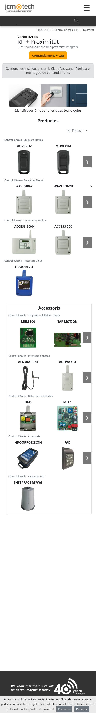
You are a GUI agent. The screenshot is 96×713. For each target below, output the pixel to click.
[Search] (48, 20)
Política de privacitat (42, 709)
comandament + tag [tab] (48, 55)
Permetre (64, 709)
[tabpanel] (48, 98)
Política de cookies (18, 709)
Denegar (81, 709)
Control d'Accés (28, 37)
